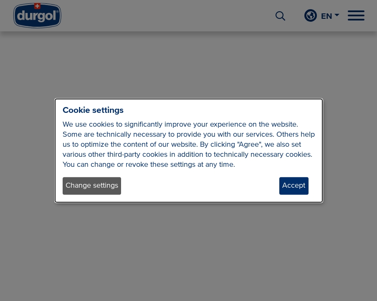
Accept (293, 185)
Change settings (92, 185)
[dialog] (188, 150)
